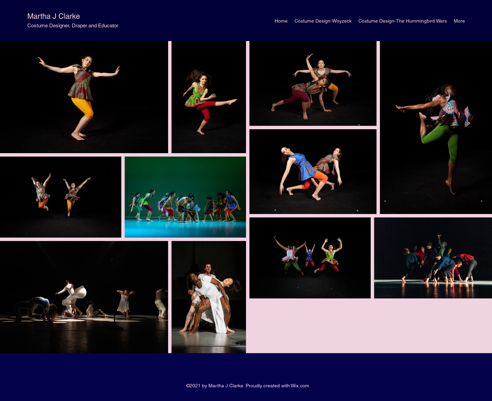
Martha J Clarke (53, 16)
